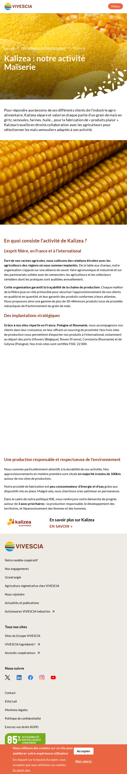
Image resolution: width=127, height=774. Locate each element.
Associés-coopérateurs (20, 653)
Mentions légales (16, 710)
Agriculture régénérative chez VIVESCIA (32, 586)
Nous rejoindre (15, 594)
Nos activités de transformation (44, 48)
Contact (10, 693)
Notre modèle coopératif (21, 560)
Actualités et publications (22, 603)
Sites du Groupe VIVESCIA (22, 636)
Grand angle (13, 577)
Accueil (9, 48)
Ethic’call (11, 701)
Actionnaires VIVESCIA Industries (27, 611)
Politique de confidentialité (23, 718)
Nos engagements (17, 568)
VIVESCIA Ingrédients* (20, 644)
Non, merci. (83, 763)
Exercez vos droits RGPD (21, 727)
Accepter (83, 753)
